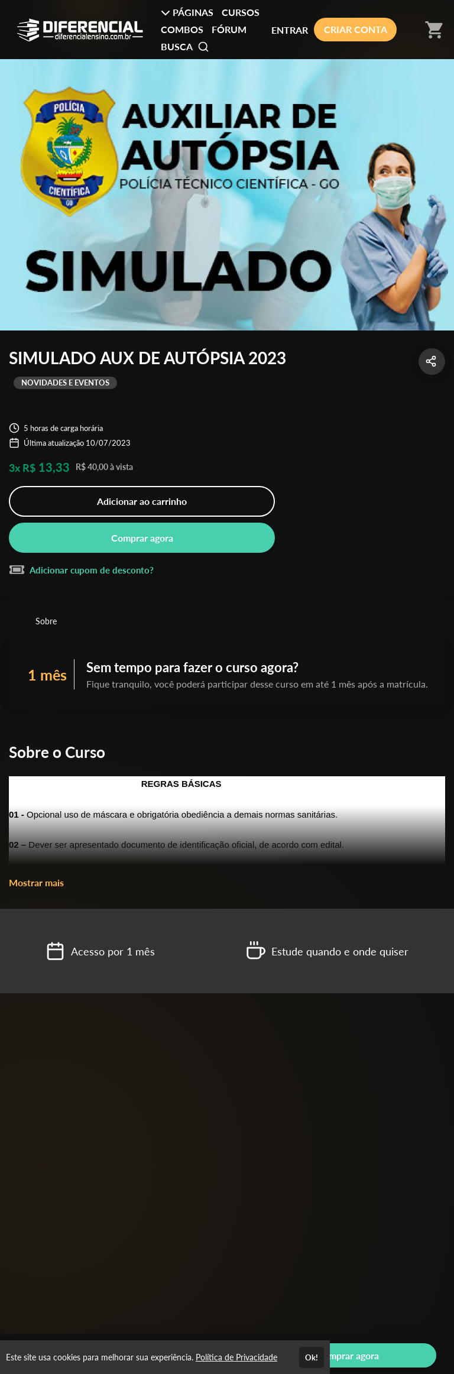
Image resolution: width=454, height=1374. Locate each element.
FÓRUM (229, 29)
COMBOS (182, 29)
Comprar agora (142, 537)
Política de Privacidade (236, 1357)
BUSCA (185, 47)
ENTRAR (289, 29)
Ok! (311, 1357)
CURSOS (241, 12)
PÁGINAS (187, 12)
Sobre (46, 621)
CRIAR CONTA (355, 29)
